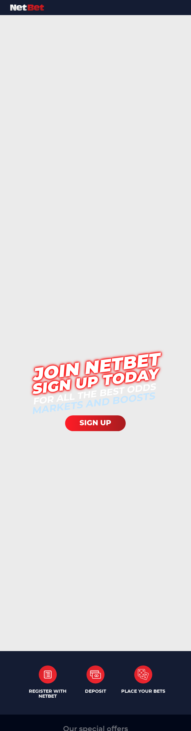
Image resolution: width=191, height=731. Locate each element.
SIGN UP (95, 423)
